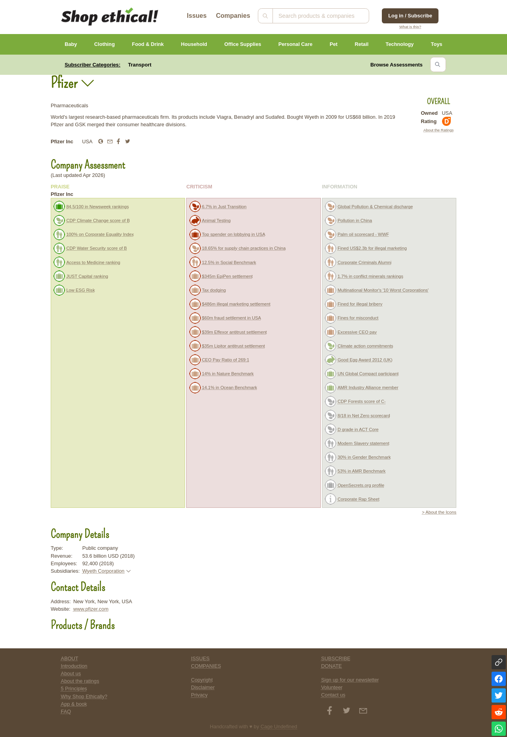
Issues (197, 15)
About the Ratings (438, 130)
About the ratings (80, 681)
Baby (71, 44)
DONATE (331, 666)
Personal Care (295, 44)
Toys (436, 44)
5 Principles (74, 688)
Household (194, 44)
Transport (139, 65)
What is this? (410, 27)
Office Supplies (242, 44)
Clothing (104, 44)
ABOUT (69, 658)
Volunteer (332, 687)
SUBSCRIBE (336, 658)
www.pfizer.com (91, 609)
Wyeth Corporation (103, 571)
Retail (361, 44)
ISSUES (200, 658)
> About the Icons (439, 512)
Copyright (202, 680)
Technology (400, 44)
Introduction (74, 666)
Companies (233, 15)
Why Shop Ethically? (84, 696)
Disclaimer (203, 687)
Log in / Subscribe (410, 16)
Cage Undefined (279, 726)
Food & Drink (148, 44)
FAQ (66, 711)
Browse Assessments (396, 65)
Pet (333, 44)
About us (71, 673)
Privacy (199, 695)
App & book (74, 704)
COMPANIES (206, 666)
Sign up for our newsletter (350, 680)
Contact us (333, 695)
